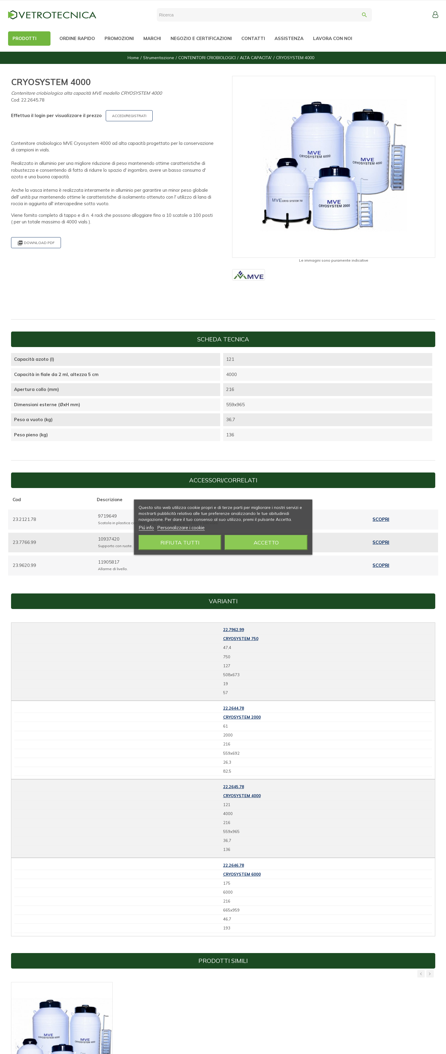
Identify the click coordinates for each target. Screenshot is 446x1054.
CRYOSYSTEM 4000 (242, 795)
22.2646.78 (233, 865)
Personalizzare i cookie (181, 527)
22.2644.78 (233, 708)
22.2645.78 (233, 786)
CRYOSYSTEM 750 (240, 638)
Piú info (146, 527)
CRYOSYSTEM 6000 (242, 874)
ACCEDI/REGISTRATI (129, 115)
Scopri (381, 519)
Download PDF (36, 243)
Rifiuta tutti (180, 542)
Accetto (266, 542)
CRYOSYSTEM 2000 (242, 717)
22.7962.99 (233, 629)
